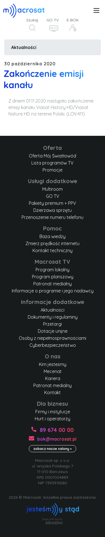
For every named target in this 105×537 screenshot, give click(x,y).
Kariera (52, 378)
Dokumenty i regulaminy (53, 317)
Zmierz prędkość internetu (52, 243)
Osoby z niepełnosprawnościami (52, 338)
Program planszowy (52, 276)
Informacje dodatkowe (52, 302)
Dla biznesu (52, 403)
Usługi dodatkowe (52, 181)
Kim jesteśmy (52, 364)
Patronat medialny (52, 284)
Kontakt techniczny (52, 250)
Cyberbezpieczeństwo (52, 345)
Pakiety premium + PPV (52, 203)
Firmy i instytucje (52, 411)
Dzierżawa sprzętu (52, 210)
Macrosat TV (52, 261)
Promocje (52, 170)
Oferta (52, 148)
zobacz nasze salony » (52, 449)
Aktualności (23, 47)
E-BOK (73, 20)
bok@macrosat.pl (56, 439)
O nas (52, 356)
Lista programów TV (52, 163)
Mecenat (53, 371)
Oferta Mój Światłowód (52, 156)
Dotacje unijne (52, 331)
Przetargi (52, 324)
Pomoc (52, 228)
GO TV (52, 20)
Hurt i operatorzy (52, 418)
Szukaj (32, 20)
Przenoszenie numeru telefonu (52, 217)
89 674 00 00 (57, 430)
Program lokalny (52, 269)
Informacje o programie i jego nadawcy (53, 291)
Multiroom (52, 189)
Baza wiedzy (52, 236)
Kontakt (52, 392)
